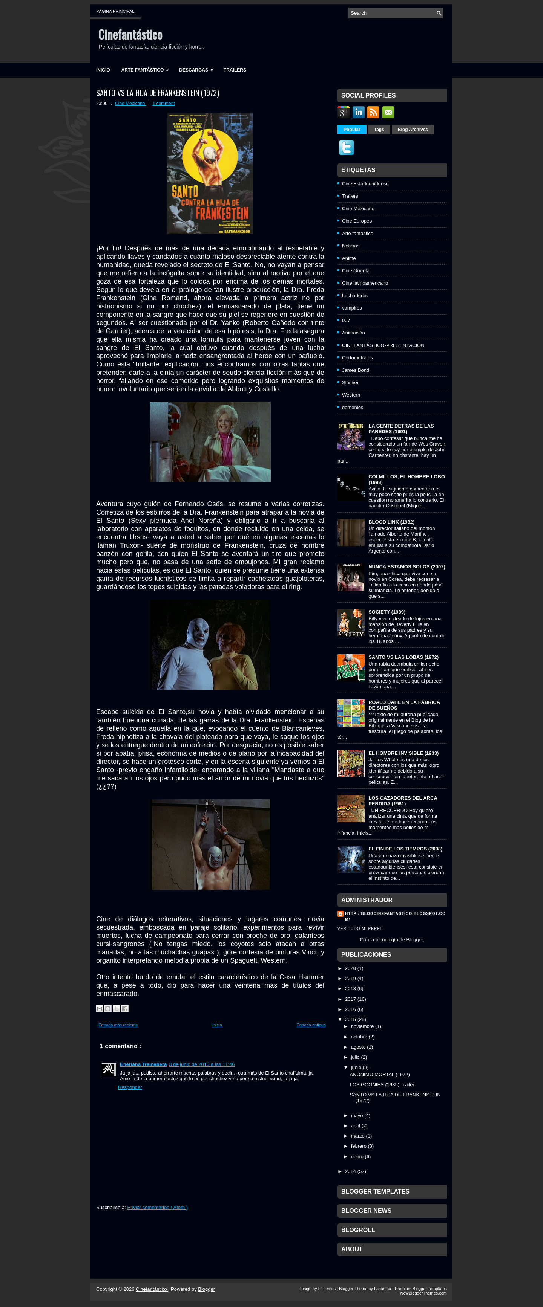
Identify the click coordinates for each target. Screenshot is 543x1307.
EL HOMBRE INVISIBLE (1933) (403, 753)
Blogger (414, 939)
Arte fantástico (147, 68)
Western (351, 395)
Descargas (198, 68)
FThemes (327, 1288)
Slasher (350, 382)
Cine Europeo (357, 221)
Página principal (115, 11)
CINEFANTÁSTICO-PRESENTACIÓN (383, 345)
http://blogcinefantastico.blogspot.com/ (395, 917)
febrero (359, 1146)
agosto (358, 1047)
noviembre (362, 1026)
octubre (359, 1037)
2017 (350, 999)
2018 (350, 988)
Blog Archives (413, 129)
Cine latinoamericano (365, 283)
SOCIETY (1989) (386, 612)
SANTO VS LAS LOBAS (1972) (403, 657)
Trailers (235, 70)
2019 (350, 978)
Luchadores (355, 295)
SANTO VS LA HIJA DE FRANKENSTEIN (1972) (157, 92)
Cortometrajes (357, 357)
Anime (349, 258)
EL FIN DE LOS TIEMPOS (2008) (405, 849)
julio (355, 1057)
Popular (352, 129)
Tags (379, 129)
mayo (357, 1115)
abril (355, 1125)
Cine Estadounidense (365, 183)
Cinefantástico (130, 34)
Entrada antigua (311, 1025)
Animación (353, 333)
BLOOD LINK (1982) (391, 522)
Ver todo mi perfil (360, 929)
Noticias (350, 246)
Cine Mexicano (130, 103)
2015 (350, 1019)
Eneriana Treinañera (143, 1064)
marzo (358, 1136)
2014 (350, 1171)
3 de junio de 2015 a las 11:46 (202, 1064)
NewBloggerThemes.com (423, 1293)
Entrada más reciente (118, 1025)
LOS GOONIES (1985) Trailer (382, 1084)
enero (357, 1156)
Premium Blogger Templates (421, 1288)
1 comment (163, 103)
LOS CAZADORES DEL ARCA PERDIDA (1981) (402, 800)
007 (346, 320)
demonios (352, 407)
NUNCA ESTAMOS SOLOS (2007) (406, 567)
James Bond (355, 370)
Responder (130, 1087)
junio (356, 1067)
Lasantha (383, 1288)
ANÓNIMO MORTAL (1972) (380, 1074)
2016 (350, 1009)
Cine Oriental (356, 270)
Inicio (103, 70)
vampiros (352, 308)
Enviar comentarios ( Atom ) (157, 1207)
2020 (350, 968)
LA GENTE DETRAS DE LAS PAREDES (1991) (401, 428)
